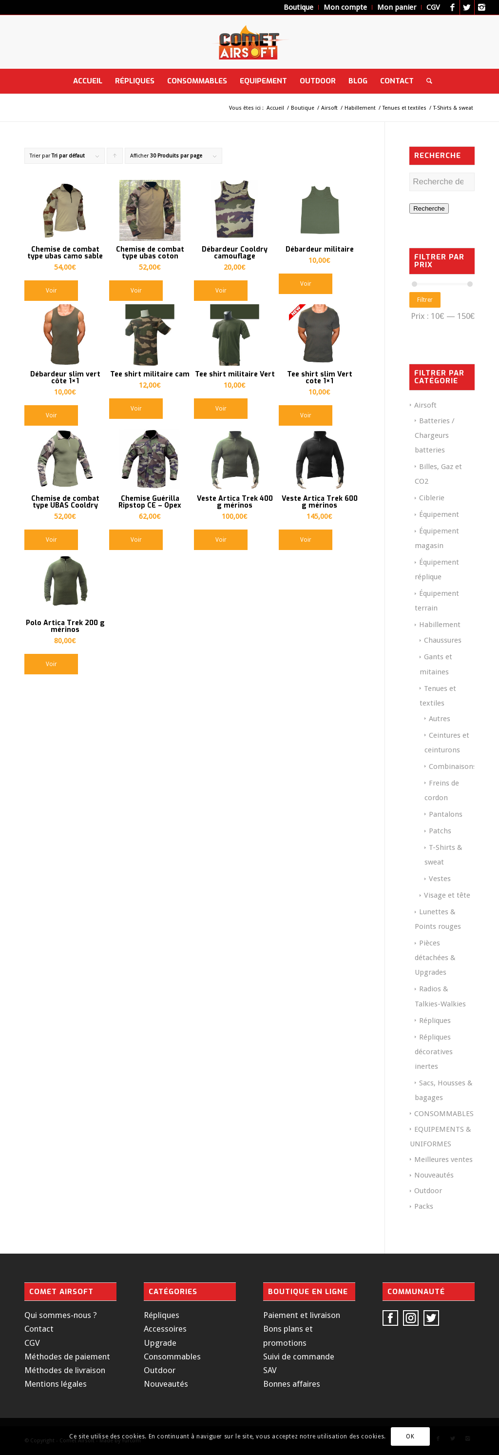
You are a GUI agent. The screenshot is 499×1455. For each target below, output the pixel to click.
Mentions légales (55, 1384)
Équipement (439, 514)
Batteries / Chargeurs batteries (435, 435)
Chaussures (442, 640)
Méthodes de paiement (67, 1356)
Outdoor (428, 1190)
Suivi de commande (298, 1356)
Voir (51, 290)
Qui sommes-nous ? (60, 1315)
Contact (39, 1329)
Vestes (440, 878)
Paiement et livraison (301, 1315)
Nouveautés (434, 1175)
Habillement (360, 108)
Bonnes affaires (291, 1384)
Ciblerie (431, 497)
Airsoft (329, 108)
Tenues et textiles (404, 108)
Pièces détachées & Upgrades (435, 958)
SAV (270, 1370)
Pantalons (445, 814)
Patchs (440, 830)
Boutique (302, 108)
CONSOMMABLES (444, 1113)
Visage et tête (447, 895)
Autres (439, 718)
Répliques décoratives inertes (434, 1052)
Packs (423, 1206)
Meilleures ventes (443, 1159)
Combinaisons (453, 766)
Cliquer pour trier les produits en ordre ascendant (115, 158)
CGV (32, 1343)
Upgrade (160, 1343)
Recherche (428, 208)
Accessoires (165, 1329)
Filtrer (425, 299)
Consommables (172, 1356)
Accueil (275, 108)
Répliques (435, 1020)
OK (410, 1436)
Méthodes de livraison (64, 1370)
